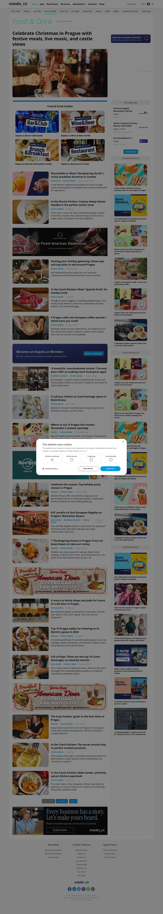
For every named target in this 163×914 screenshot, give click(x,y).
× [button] (123, 441)
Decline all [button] (88, 469)
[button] (50, 469)
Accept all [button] (110, 469)
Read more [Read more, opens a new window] (83, 451)
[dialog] (81, 457)
